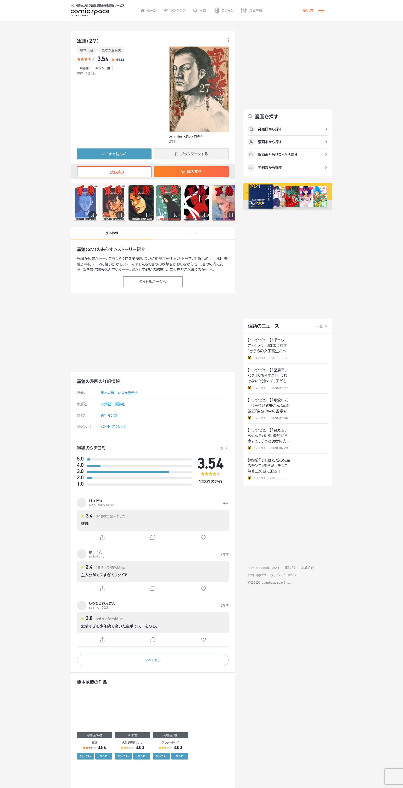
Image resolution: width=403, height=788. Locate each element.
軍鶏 (81, 249)
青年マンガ (109, 415)
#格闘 (83, 68)
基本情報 (111, 232)
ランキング (175, 10)
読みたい (85, 756)
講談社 (119, 404)
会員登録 (251, 11)
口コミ (194, 232)
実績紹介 (307, 567)
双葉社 (106, 404)
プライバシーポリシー (284, 575)
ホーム (148, 10)
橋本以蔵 (86, 50)
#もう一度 (102, 68)
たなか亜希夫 (111, 50)
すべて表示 (152, 660)
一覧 (220, 448)
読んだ (104, 756)
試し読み (114, 172)
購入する (191, 172)
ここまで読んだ (114, 154)
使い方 (308, 10)
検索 (199, 10)
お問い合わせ (257, 575)
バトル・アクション (114, 426)
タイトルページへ (152, 282)
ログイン (223, 11)
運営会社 (290, 567)
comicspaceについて (264, 567)
